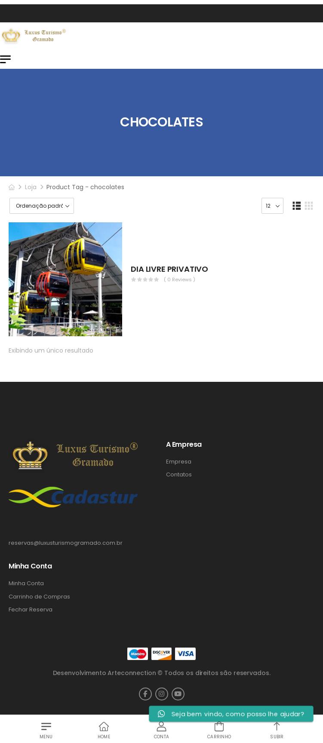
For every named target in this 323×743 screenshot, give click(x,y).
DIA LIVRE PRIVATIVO (169, 269)
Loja (31, 187)
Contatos (179, 474)
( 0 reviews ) (179, 279)
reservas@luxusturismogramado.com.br (66, 543)
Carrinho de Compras (39, 596)
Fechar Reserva (30, 609)
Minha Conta (26, 583)
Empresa (178, 461)
